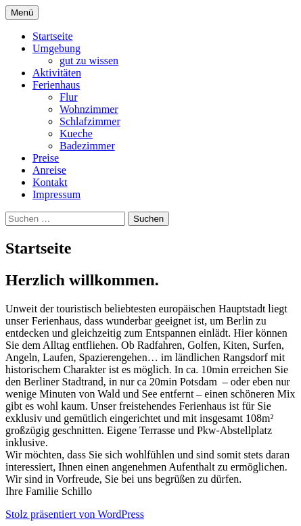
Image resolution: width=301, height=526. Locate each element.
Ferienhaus (56, 85)
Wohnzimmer (89, 109)
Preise (45, 158)
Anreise (49, 170)
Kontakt (50, 182)
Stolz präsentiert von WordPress (74, 514)
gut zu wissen (89, 60)
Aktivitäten (56, 72)
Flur (69, 97)
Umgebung (56, 48)
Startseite (52, 36)
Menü (22, 12)
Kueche (76, 133)
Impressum (56, 194)
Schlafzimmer (90, 121)
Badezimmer (87, 145)
